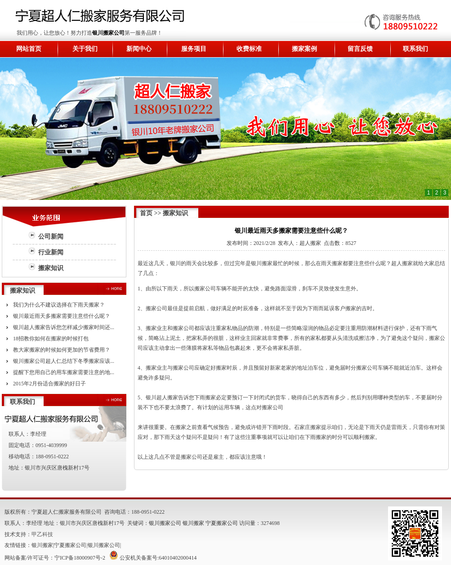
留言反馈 (360, 48)
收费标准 (249, 48)
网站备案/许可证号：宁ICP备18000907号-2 (54, 558)
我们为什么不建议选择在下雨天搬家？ (59, 305)
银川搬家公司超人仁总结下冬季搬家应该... (63, 361)
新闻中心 (139, 48)
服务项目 (193, 48)
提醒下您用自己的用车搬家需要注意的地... (63, 372)
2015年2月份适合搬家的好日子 (49, 383)
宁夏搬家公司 (221, 523)
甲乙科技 (42, 534)
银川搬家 (193, 523)
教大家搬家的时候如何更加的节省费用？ (61, 350)
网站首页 (28, 48)
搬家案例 (304, 48)
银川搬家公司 (108, 33)
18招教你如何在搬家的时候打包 (51, 338)
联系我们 (415, 48)
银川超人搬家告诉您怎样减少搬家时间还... (63, 327)
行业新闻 (50, 252)
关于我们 (85, 48)
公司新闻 (50, 236)
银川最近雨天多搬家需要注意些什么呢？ (61, 316)
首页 (146, 213)
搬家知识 (50, 268)
